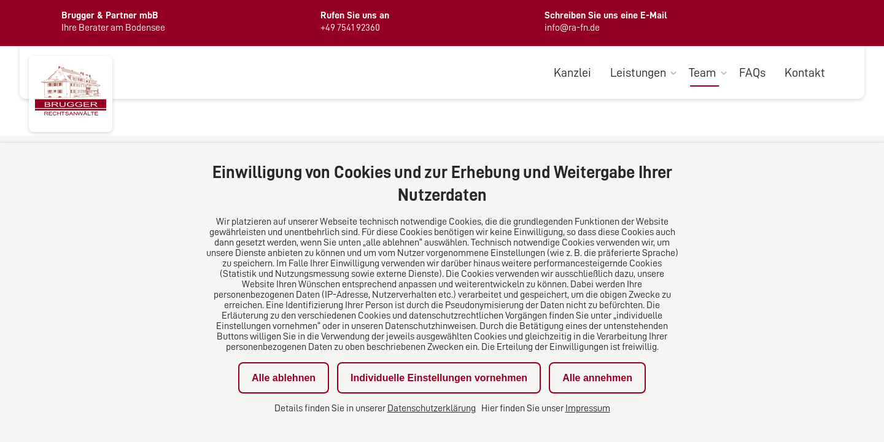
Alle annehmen (597, 378)
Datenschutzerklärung (431, 408)
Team (702, 72)
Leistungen (638, 72)
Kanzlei (572, 72)
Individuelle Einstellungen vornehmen (439, 378)
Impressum (587, 408)
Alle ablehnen (284, 378)
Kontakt (805, 72)
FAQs (752, 72)
